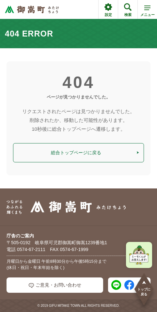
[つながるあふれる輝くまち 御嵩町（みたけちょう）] (32, 10)
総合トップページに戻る (95, 152)
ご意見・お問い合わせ (55, 285)
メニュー (147, 12)
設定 (108, 10)
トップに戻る (143, 288)
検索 (127, 10)
